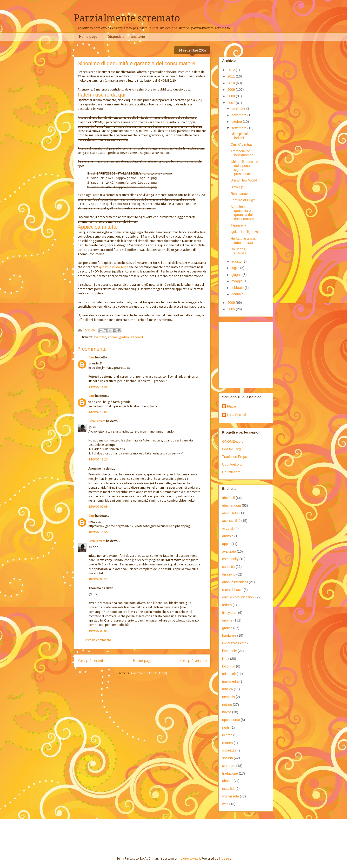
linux (225, 659)
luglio (235, 268)
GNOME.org (231, 449)
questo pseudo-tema (113, 267)
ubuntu (227, 781)
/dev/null (228, 498)
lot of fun (228, 666)
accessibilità (231, 521)
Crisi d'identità (241, 144)
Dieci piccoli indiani (239, 136)
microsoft (229, 674)
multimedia (230, 681)
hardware (229, 635)
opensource (231, 720)
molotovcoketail (189, 858)
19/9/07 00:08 (97, 631)
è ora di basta (232, 590)
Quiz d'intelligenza (244, 232)
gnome (113, 337)
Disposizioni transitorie (126, 37)
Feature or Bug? (243, 200)
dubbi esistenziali (235, 582)
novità (226, 712)
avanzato (100, 337)
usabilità (228, 788)
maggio (237, 281)
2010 (231, 83)
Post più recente (91, 660)
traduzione (230, 773)
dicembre (238, 108)
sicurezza (229, 750)
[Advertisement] (252, 354)
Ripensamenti (241, 193)
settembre (239, 128)
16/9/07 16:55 (97, 532)
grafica (124, 337)
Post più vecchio (193, 660)
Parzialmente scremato (127, 18)
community (230, 559)
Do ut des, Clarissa (239, 251)
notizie (227, 704)
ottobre (237, 121)
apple (226, 544)
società (227, 758)
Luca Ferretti (96, 421)
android (228, 536)
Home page (88, 37)
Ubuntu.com (231, 472)
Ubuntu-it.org (232, 464)
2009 (231, 89)
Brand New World (244, 180)
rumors (227, 743)
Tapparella (238, 225)
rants (226, 727)
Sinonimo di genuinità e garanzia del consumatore (242, 213)
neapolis (228, 697)
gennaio (237, 294)
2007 (231, 103)
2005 (231, 309)
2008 (231, 96)
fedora (227, 605)
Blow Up (237, 187)
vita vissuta (230, 796)
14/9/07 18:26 (97, 459)
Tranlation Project (235, 457)
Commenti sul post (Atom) (149, 673)
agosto (236, 261)
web (225, 804)
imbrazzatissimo (234, 643)
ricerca (227, 735)
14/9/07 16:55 (97, 387)
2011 (231, 76)
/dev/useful (230, 513)
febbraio (237, 288)
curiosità (228, 567)
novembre (239, 115)
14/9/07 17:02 (97, 412)
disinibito (228, 574)
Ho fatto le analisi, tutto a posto (244, 241)
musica (227, 689)
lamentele (229, 651)
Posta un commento (97, 640)
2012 (231, 70)
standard (136, 337)
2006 (231, 302)
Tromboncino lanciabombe (242, 153)
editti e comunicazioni (238, 597)
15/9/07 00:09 (97, 506)
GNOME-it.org (233, 441)
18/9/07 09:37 (97, 579)
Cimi (91, 357)
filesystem (229, 613)
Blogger (224, 858)
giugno (236, 275)
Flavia (231, 406)
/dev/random (231, 505)
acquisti (228, 528)
